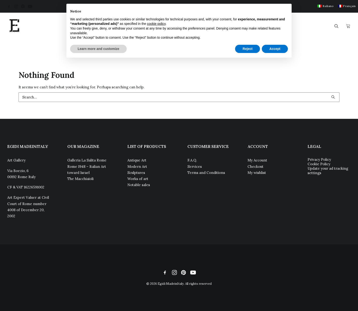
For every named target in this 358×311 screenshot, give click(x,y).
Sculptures (136, 172)
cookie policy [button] (156, 24)
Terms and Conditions (206, 172)
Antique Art (136, 160)
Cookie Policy (319, 164)
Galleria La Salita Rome (87, 160)
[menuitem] (325, 6)
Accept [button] (274, 49)
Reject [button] (247, 49)
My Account (257, 160)
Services (194, 166)
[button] (9, 6)
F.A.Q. (192, 160)
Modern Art (137, 166)
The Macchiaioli (80, 178)
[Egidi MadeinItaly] (14, 26)
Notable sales (138, 185)
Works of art (137, 178)
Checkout (255, 166)
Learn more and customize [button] (98, 49)
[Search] (179, 97)
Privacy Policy (319, 159)
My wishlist (257, 172)
